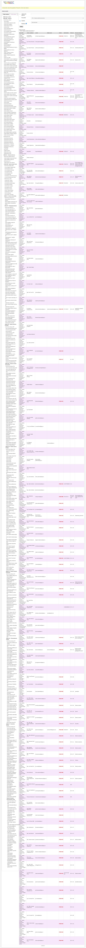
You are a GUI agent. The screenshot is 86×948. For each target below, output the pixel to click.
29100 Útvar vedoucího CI (9, 197)
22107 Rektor (6, 21)
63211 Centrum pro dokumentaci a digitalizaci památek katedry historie (11, 772)
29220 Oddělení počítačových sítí (11, 201)
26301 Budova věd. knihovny (9, 162)
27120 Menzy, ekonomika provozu (11, 175)
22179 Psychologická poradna (9, 87)
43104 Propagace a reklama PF (11, 274)
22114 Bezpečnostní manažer (9, 36)
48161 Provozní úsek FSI (11, 601)
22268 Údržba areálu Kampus (9, 119)
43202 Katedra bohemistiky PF (10, 290)
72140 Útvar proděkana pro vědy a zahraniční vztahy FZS (11, 831)
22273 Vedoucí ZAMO (8, 130)
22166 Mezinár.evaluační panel (9, 70)
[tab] (6, 14)
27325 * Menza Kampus (9, 190)
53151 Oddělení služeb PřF (12, 673)
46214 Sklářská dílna (10, 507)
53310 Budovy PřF (10, 675)
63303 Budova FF (10, 745)
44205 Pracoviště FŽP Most (11, 362)
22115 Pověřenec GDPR (8, 38)
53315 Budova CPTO (11, 686)
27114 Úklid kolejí (8, 174)
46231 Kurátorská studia (10, 519)
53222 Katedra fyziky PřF (11, 706)
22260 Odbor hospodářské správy (10, 113)
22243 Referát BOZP (7, 103)
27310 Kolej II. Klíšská (9, 181)
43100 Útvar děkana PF (9, 207)
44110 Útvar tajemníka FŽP (10, 329)
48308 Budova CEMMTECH (12, 604)
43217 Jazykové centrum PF (10, 321)
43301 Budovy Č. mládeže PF (10, 228)
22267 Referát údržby (8, 118)
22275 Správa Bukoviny (8, 122)
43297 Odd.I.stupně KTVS (10, 315)
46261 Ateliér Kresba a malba (11, 563)
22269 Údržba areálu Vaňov (9, 120)
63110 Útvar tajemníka (11, 728)
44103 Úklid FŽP (9, 331)
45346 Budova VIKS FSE (10, 382)
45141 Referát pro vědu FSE (11, 398)
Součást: (23, 20)
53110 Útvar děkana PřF (11, 641)
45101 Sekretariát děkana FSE (11, 367)
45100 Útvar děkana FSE (10, 366)
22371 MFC (6, 149)
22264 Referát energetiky (8, 125)
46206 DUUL (8, 496)
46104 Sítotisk (8, 458)
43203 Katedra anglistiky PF (10, 293)
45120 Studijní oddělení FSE (11, 388)
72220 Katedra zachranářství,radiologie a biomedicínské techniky (11, 859)
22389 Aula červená (7, 152)
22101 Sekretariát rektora (8, 28)
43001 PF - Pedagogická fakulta (11, 205)
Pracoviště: (24, 17)
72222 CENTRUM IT (11, 828)
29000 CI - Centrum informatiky (10, 196)
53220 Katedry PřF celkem (11, 703)
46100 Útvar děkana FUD (10, 449)
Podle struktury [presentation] (6, 14)
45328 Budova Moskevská (10, 381)
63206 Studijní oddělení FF (12, 740)
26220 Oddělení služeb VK (9, 159)
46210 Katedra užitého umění (11, 498)
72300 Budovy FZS (10, 810)
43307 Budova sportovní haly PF (11, 242)
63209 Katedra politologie (11, 796)
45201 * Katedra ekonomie (10, 429)
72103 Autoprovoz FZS (11, 807)
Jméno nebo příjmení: (24, 15)
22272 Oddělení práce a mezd (9, 129)
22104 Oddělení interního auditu (9, 22)
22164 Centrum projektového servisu (10, 67)
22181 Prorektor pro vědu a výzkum (10, 92)
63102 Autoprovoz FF (11, 731)
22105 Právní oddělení (8, 24)
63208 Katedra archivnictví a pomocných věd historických (11, 794)
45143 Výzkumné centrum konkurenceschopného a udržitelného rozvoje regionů (11, 402)
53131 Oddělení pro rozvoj (11, 652)
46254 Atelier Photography (11, 550)
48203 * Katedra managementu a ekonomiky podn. (11, 622)
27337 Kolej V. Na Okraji (9, 194)
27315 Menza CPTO (8, 187)
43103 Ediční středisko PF (10, 215)
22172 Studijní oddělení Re (9, 75)
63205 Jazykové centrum (11, 791)
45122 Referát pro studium (10, 389)
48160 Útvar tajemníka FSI (11, 600)
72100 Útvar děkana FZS (11, 800)
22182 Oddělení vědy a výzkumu (10, 94)
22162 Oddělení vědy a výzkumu (10, 64)
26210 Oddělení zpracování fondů (10, 158)
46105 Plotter (8, 460)
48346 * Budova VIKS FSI (11, 612)
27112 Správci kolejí (8, 171)
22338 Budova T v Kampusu (9, 145)
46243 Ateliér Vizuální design (11, 539)
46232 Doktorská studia (10, 521)
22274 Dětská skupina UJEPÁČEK (10, 132)
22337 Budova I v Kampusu (9, 143)
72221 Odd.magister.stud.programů (13, 824)
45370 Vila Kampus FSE (10, 384)
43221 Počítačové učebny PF (10, 217)
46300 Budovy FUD (9, 468)
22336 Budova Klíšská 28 (8, 142)
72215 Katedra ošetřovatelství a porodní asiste (11, 850)
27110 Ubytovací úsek (9, 168)
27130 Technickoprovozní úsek (10, 177)
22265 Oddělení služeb (8, 115)
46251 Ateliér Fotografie (10, 546)
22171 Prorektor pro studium (9, 74)
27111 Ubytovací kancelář (9, 170)
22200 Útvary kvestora (8, 101)
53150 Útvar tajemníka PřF (12, 664)
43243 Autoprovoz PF (9, 225)
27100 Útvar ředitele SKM (8, 165)
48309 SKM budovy (10, 605)
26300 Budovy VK (7, 161)
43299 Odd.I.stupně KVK (9, 302)
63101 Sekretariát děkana (11, 729)
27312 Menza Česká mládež (10, 183)
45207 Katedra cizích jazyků (11, 442)
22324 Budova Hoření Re (8, 139)
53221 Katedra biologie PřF (12, 705)
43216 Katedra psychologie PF (10, 319)
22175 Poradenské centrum (9, 82)
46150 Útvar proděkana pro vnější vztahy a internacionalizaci (11, 493)
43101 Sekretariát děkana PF (10, 210)
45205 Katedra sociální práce (11, 438)
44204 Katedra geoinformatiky (11, 360)
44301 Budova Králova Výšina (11, 335)
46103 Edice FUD (9, 457)
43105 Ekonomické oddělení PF (11, 218)
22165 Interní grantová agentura (9, 68)
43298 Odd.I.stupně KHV (9, 306)
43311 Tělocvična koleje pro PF (11, 243)
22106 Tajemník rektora (8, 25)
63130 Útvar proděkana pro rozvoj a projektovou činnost (12, 748)
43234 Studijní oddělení (9, 254)
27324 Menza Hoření (8, 188)
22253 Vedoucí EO (7, 109)
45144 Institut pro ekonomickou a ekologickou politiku (11, 406)
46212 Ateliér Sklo (9, 503)
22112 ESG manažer (7, 32)
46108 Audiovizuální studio (11, 463)
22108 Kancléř (6, 27)
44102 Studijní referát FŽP (10, 342)
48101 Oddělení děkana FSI (12, 575)
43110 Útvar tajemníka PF (10, 208)
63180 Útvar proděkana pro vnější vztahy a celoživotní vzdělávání (12, 762)
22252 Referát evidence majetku (10, 108)
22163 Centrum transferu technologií (10, 65)
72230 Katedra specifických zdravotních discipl (11, 863)
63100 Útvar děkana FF (11, 726)
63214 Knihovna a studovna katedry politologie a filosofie (10, 781)
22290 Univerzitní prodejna (9, 135)
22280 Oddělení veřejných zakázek (10, 133)
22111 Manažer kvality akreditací (10, 31)
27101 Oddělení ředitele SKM (10, 167)
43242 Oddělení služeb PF (10, 222)
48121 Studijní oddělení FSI (12, 583)
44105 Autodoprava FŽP (10, 332)
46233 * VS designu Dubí (10, 522)
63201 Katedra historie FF (11, 769)
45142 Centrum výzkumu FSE (11, 400)
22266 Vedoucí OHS (7, 116)
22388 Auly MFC (7, 150)
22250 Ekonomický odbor (8, 105)
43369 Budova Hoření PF (9, 245)
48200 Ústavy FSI (10, 615)
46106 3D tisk (8, 461)
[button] (83, 22)
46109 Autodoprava (9, 464)
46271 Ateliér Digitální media (11, 551)
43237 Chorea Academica (10, 211)
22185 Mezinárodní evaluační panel (10, 99)
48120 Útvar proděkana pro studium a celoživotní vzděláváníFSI (11, 580)
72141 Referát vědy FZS (11, 833)
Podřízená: (24, 23)
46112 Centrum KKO (10, 480)
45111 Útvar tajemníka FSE (11, 369)
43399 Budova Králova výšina (10, 248)
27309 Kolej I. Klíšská (8, 180)
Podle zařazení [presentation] (13, 14)
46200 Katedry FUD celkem (11, 495)
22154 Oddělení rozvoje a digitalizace (10, 59)
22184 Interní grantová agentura (9, 98)
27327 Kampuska (8, 193)
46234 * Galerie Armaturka (11, 523)
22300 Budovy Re (7, 136)
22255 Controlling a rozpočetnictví (10, 112)
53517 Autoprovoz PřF (11, 694)
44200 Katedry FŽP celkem (10, 351)
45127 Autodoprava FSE (10, 378)
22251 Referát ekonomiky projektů (10, 106)
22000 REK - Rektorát (7, 18)
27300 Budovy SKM (7, 178)
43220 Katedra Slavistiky (9, 322)
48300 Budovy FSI (10, 602)
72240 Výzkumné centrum (12, 835)
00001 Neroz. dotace (7, 16)
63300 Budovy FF (10, 744)
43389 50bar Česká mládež (10, 246)
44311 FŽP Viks (8, 337)
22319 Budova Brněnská (8, 138)
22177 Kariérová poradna (8, 86)
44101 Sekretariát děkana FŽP (11, 328)
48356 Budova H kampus (11, 613)
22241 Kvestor (6, 102)
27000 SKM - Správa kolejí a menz (10, 164)
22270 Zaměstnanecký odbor (9, 126)
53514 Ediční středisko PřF (12, 688)
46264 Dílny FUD (9, 515)
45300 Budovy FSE (9, 379)
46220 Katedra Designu (10, 499)
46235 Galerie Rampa (10, 525)
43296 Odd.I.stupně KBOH (10, 292)
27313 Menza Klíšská (8, 184)
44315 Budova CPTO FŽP (10, 338)
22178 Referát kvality (7, 88)
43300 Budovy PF (8, 226)
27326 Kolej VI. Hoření (9, 191)
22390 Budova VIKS (7, 153)
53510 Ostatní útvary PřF (11, 722)
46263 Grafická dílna (10, 567)
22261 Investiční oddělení (8, 123)
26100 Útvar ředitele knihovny (9, 156)
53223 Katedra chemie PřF (12, 708)
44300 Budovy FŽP (9, 334)
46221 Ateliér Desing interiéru (11, 509)
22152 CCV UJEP (7, 57)
